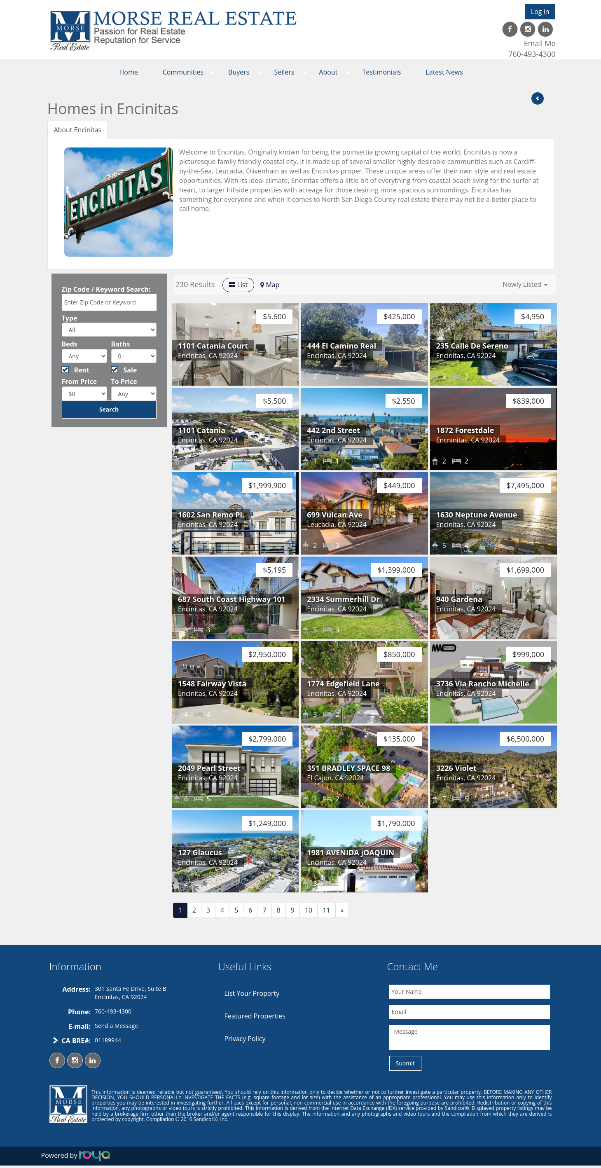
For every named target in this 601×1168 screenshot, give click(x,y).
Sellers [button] (284, 72)
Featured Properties (255, 1016)
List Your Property (252, 993)
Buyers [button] (238, 72)
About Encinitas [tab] (78, 129)
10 (308, 910)
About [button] (328, 72)
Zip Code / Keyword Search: (106, 289)
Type (69, 318)
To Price (124, 381)
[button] (524, 284)
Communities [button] (183, 72)
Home (128, 72)
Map (269, 284)
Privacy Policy (245, 1038)
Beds (69, 344)
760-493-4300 (532, 54)
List (238, 284)
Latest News (444, 72)
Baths (120, 344)
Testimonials (381, 72)
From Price (79, 381)
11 (326, 910)
